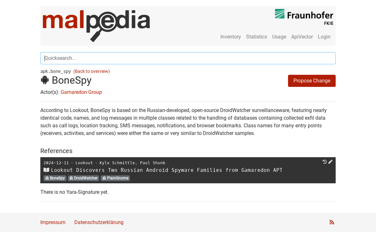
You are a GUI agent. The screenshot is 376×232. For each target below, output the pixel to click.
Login (324, 37)
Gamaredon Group (81, 92)
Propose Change (311, 81)
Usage (279, 37)
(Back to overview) (91, 71)
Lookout (84, 162)
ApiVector (302, 37)
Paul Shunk (152, 162)
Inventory (230, 37)
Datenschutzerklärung (99, 222)
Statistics (256, 37)
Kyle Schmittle (117, 162)
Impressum (52, 222)
